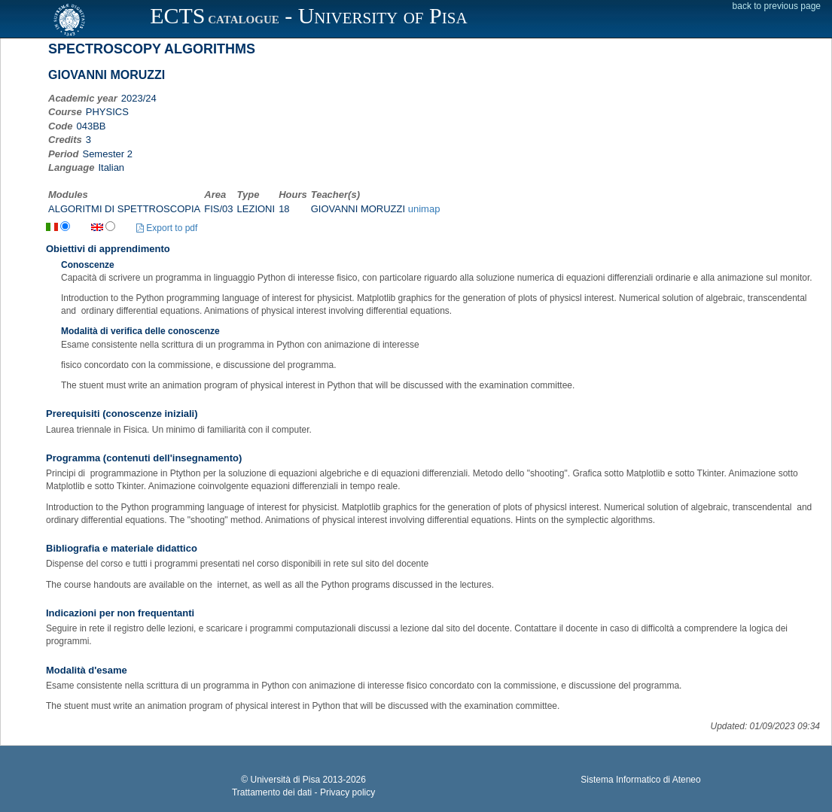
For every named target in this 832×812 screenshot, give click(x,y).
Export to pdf (166, 228)
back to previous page (777, 6)
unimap (424, 208)
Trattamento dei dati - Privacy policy (303, 792)
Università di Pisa (285, 779)
